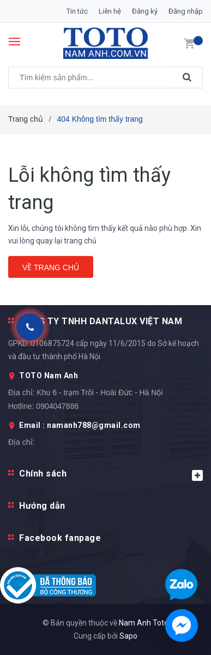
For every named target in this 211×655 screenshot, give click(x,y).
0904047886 (57, 406)
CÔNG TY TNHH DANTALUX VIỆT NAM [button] (100, 321)
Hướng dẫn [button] (42, 506)
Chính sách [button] (111, 474)
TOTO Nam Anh (48, 375)
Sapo (128, 636)
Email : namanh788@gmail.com (80, 425)
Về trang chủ (50, 267)
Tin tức (77, 11)
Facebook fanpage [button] (60, 538)
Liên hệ (110, 11)
